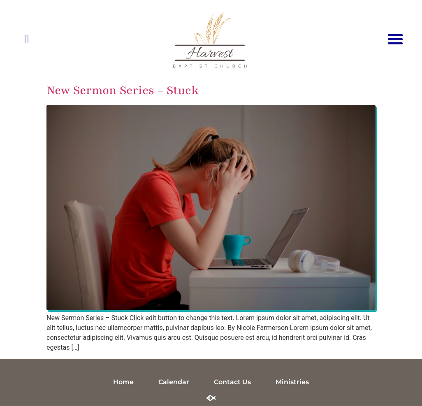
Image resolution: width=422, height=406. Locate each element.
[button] (395, 39)
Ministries (292, 382)
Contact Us (232, 382)
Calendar (173, 382)
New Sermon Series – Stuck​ (122, 90)
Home (123, 382)
